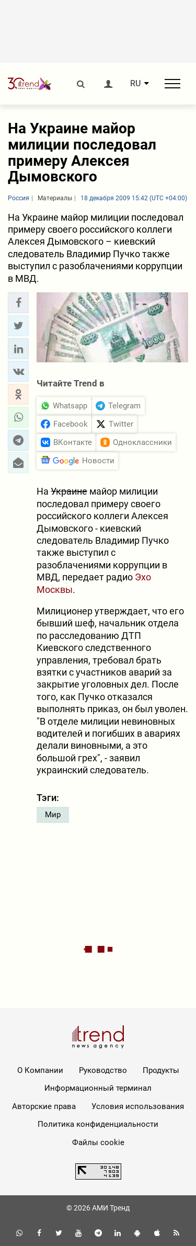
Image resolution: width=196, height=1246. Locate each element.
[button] (18, 303)
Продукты (161, 1070)
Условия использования (137, 1106)
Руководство (103, 1070)
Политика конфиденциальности (98, 1124)
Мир (53, 814)
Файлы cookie (98, 1142)
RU (135, 83)
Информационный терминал (98, 1088)
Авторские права (44, 1106)
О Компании (40, 1070)
